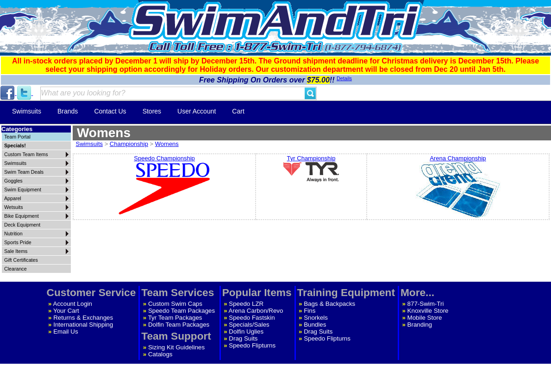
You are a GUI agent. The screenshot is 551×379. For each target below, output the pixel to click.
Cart (238, 111)
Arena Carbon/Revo (256, 310)
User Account (196, 111)
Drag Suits (243, 338)
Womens (167, 143)
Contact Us (110, 111)
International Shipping (83, 324)
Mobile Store (424, 317)
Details (344, 78)
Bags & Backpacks (329, 303)
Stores (152, 111)
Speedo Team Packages (181, 310)
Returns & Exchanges (83, 317)
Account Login (72, 303)
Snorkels (316, 317)
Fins (309, 310)
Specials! (15, 145)
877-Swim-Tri (425, 303)
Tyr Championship (311, 169)
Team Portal (17, 136)
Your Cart (66, 310)
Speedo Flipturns (252, 345)
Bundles (315, 324)
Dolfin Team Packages (178, 324)
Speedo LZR (246, 303)
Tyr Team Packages (175, 317)
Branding (419, 324)
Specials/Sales (249, 324)
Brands (67, 111)
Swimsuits (26, 111)
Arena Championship (458, 187)
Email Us (65, 331)
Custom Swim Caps (175, 303)
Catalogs (160, 354)
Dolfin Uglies (246, 331)
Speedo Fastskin (252, 317)
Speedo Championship (164, 185)
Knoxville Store (428, 310)
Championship (129, 143)
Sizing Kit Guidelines (176, 347)
